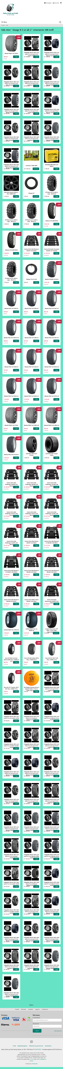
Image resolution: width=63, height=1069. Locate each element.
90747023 (43, 1049)
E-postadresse (36, 1017)
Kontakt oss (45, 1009)
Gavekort (30, 1009)
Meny (4, 22)
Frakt (14, 1046)
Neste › (31, 1005)
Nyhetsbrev (48, 1046)
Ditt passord (36, 1023)
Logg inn (37, 1009)
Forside (3, 25)
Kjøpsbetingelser (22, 1046)
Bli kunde (23, 1009)
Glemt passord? (58, 1031)
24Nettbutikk (34, 1065)
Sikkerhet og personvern (36, 1046)
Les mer (32, 1061)
